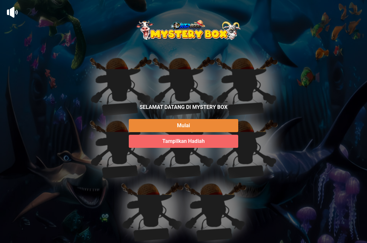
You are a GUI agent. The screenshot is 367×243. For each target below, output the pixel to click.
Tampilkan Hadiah (183, 141)
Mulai (183, 125)
